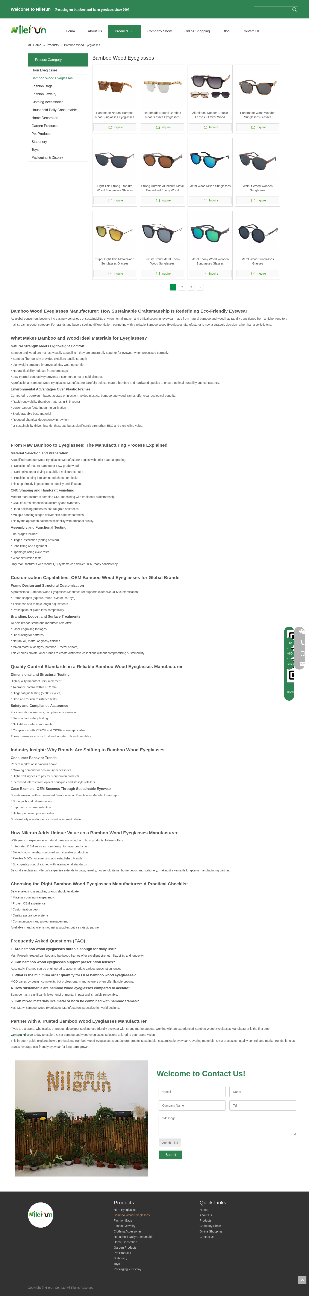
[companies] (81, 1118)
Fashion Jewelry (44, 94)
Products (205, 1220)
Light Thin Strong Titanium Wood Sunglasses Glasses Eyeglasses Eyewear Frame (114, 188)
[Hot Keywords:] (294, 9)
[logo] (40, 1215)
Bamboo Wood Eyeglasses (52, 78)
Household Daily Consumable (54, 110)
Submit (170, 1155)
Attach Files (170, 1143)
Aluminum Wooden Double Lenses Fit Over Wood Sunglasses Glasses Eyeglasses (210, 115)
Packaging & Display (47, 157)
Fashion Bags (42, 86)
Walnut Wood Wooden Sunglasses (258, 188)
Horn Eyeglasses (45, 70)
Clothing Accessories (48, 102)
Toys (35, 149)
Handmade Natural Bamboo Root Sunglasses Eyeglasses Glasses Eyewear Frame (114, 115)
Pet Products (41, 134)
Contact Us (207, 1237)
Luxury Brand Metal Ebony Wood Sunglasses (162, 261)
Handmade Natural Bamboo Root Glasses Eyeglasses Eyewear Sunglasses (162, 115)
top (302, 1280)
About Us (206, 1215)
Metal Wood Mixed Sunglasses (210, 186)
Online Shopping (211, 1231)
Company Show (210, 1226)
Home (204, 1209)
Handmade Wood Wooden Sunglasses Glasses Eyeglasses (257, 115)
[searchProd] (272, 9)
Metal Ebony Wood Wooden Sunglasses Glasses (210, 261)
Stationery (39, 142)
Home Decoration (45, 118)
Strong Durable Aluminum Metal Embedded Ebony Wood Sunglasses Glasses (162, 188)
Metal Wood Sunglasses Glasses (258, 261)
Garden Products (45, 126)
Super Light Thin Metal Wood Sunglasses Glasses (114, 261)
